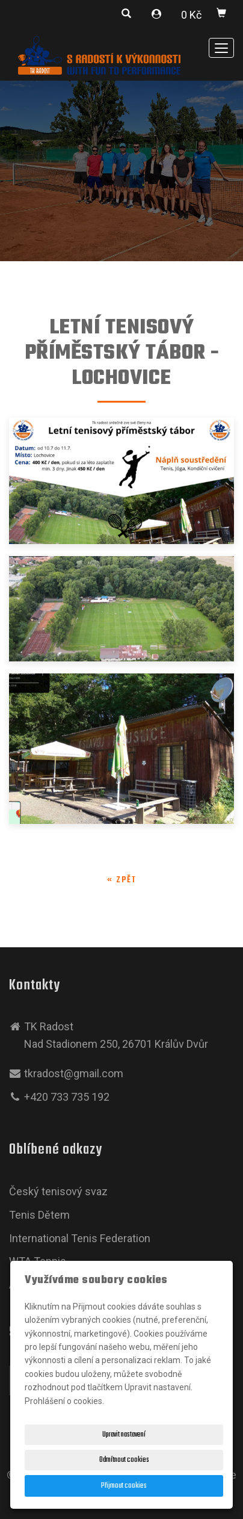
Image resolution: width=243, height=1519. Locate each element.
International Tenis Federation (79, 1238)
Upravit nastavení (124, 1435)
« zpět (122, 880)
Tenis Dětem (39, 1214)
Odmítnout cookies (124, 1460)
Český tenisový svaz (58, 1191)
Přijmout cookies (124, 1486)
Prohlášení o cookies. (64, 1401)
